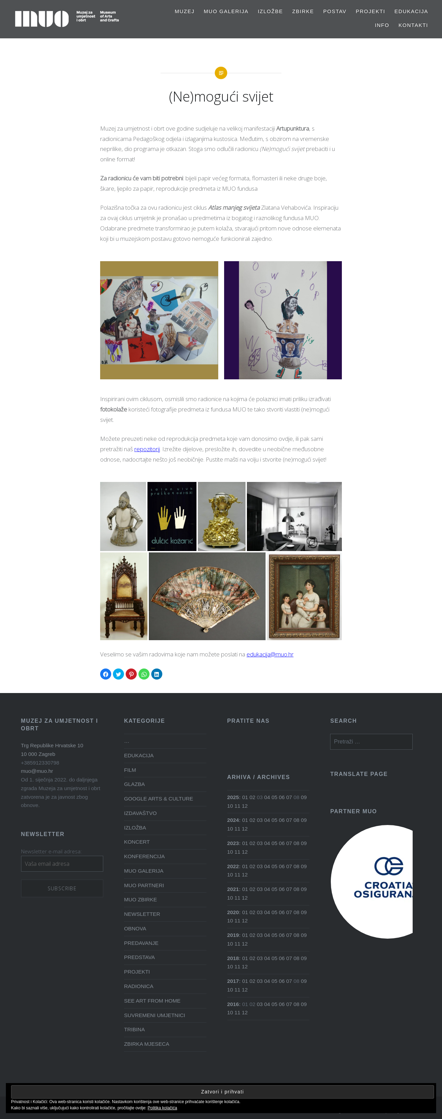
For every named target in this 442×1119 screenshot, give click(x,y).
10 (230, 806)
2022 (233, 866)
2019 (233, 935)
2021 (233, 889)
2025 (233, 797)
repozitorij (147, 449)
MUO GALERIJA (226, 11)
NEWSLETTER (142, 914)
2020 (233, 912)
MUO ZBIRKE (140, 899)
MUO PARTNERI (144, 885)
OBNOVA (135, 928)
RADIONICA (138, 986)
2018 (233, 958)
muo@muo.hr (37, 771)
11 (237, 806)
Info (382, 25)
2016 (233, 1004)
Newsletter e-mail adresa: (51, 851)
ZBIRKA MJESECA (146, 1044)
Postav (335, 11)
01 (245, 797)
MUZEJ (185, 11)
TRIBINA (134, 1029)
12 (245, 806)
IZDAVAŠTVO (140, 813)
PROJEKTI (370, 11)
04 (267, 797)
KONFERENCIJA (144, 856)
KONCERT (137, 842)
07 (289, 797)
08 (296, 820)
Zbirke (303, 11)
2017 (233, 981)
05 (274, 797)
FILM (130, 770)
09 (304, 797)
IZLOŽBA (135, 828)
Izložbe (270, 11)
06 (282, 797)
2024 (233, 820)
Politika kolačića (162, 1108)
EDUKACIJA (411, 11)
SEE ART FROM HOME (152, 1001)
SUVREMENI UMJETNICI (154, 1015)
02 (252, 797)
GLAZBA (134, 784)
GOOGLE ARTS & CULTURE (158, 799)
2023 (233, 843)
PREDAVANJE (141, 943)
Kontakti (413, 25)
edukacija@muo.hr (270, 654)
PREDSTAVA (139, 957)
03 (260, 820)
